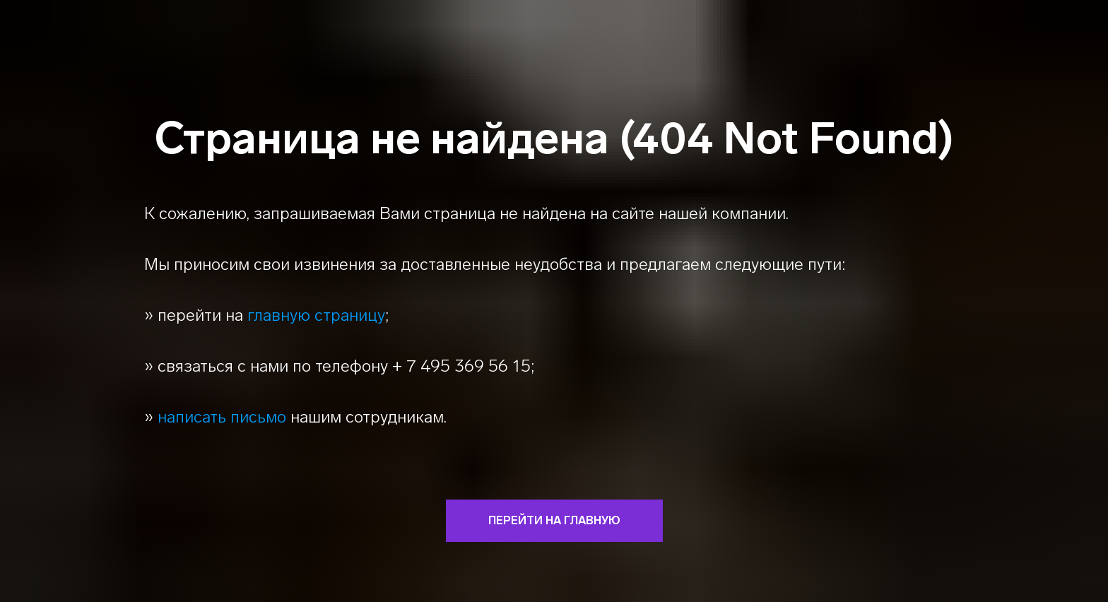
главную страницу (316, 315)
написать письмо (222, 416)
